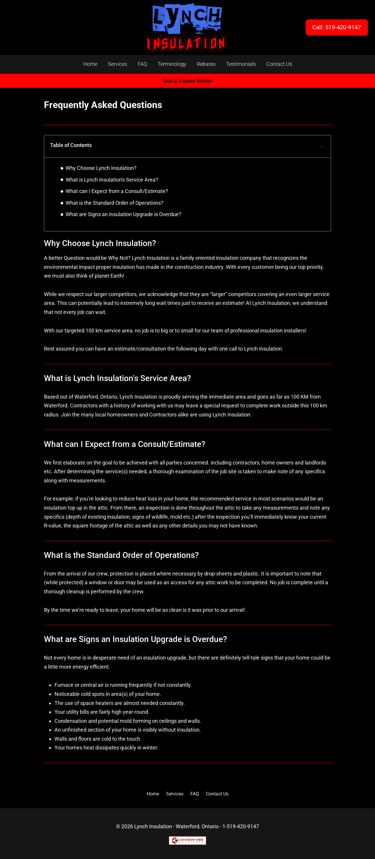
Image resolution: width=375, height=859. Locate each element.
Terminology (172, 64)
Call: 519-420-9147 (336, 27)
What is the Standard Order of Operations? (114, 203)
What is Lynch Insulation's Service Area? (112, 180)
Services (117, 64)
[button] (322, 146)
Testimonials (241, 64)
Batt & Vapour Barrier (187, 81)
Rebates (206, 64)
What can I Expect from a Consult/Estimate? (117, 191)
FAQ (142, 64)
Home (90, 64)
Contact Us (279, 64)
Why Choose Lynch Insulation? (101, 168)
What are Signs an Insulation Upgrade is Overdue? (123, 214)
